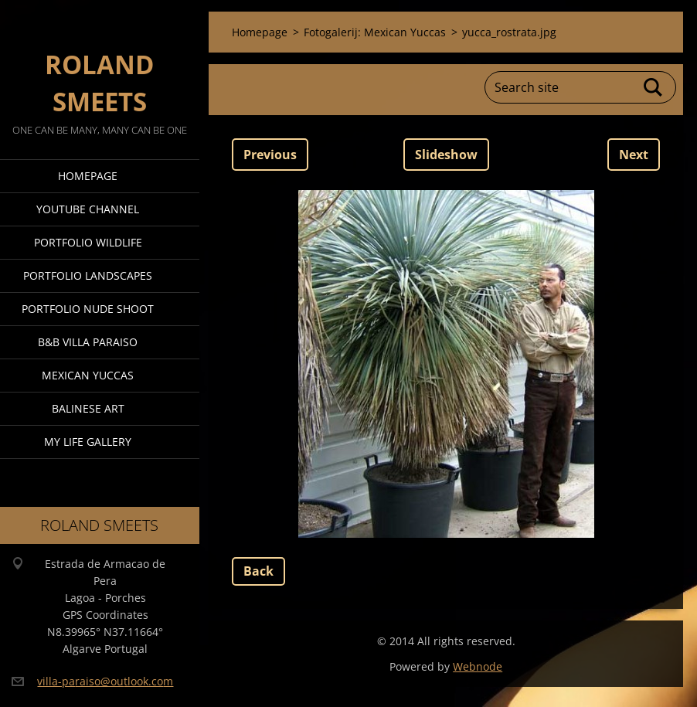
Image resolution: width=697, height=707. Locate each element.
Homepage (87, 175)
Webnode (477, 666)
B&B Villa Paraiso (88, 342)
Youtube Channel (87, 209)
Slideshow (446, 154)
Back (258, 571)
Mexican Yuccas (88, 375)
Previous (270, 154)
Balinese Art (88, 408)
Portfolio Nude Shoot (88, 308)
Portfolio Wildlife (88, 242)
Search (654, 87)
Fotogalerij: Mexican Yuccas (375, 32)
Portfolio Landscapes (87, 275)
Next (633, 154)
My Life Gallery (87, 441)
